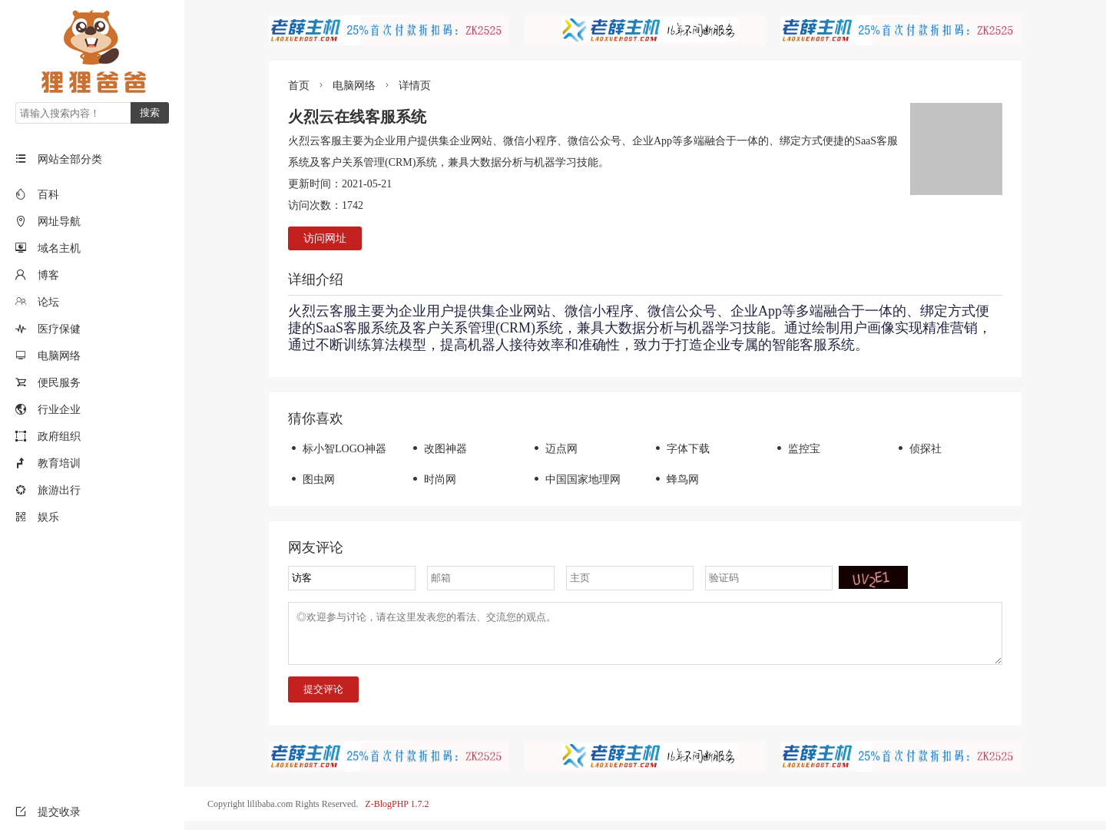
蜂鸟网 (675, 479)
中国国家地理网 (576, 479)
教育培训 (59, 463)
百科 (48, 194)
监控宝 (796, 449)
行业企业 (59, 409)
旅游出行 (59, 490)
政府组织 (59, 436)
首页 (299, 85)
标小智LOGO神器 (337, 449)
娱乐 (48, 517)
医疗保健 (59, 329)
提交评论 (323, 698)
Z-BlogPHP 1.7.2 (397, 813)
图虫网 (311, 479)
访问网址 (324, 238)
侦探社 (918, 449)
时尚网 (432, 479)
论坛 (48, 302)
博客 (48, 275)
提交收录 (48, 812)
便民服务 (59, 383)
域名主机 (59, 248)
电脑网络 (59, 356)
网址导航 (59, 221)
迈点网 (554, 449)
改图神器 (438, 449)
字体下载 (681, 449)
